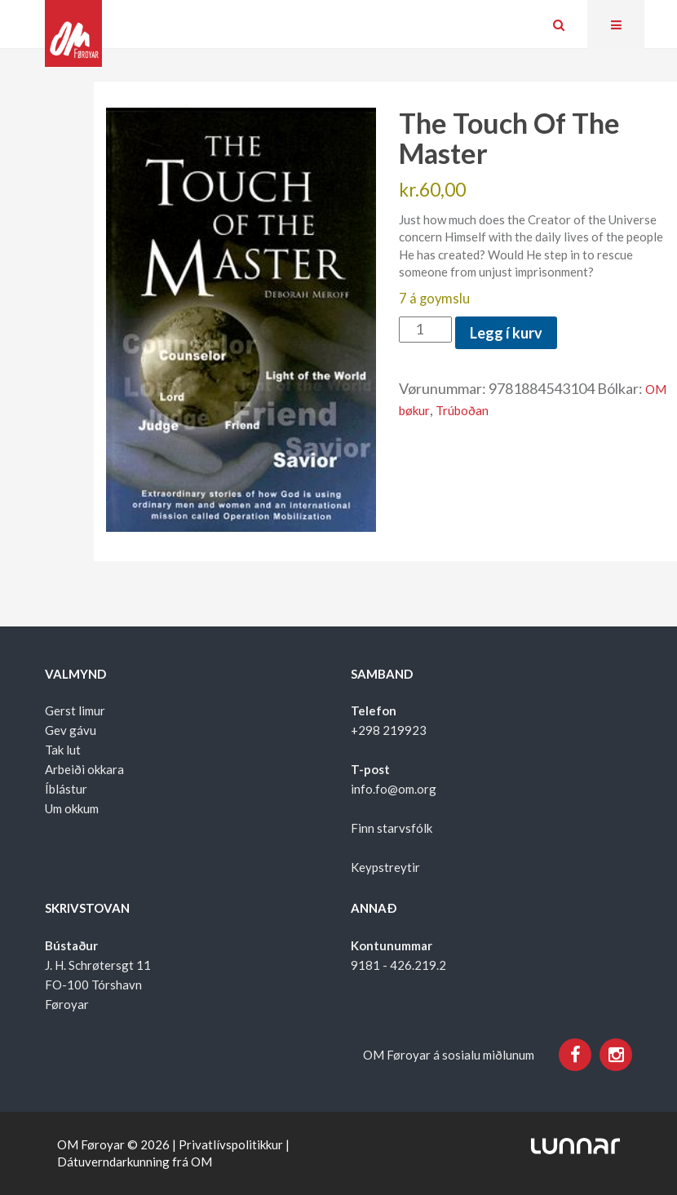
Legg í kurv (506, 333)
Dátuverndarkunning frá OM (134, 1161)
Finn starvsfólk (391, 828)
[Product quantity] (425, 329)
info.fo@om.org (393, 788)
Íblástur (66, 788)
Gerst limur (75, 710)
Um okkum (72, 808)
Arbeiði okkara (84, 769)
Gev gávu (70, 730)
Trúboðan (462, 410)
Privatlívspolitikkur (231, 1144)
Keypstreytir (385, 867)
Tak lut (63, 749)
